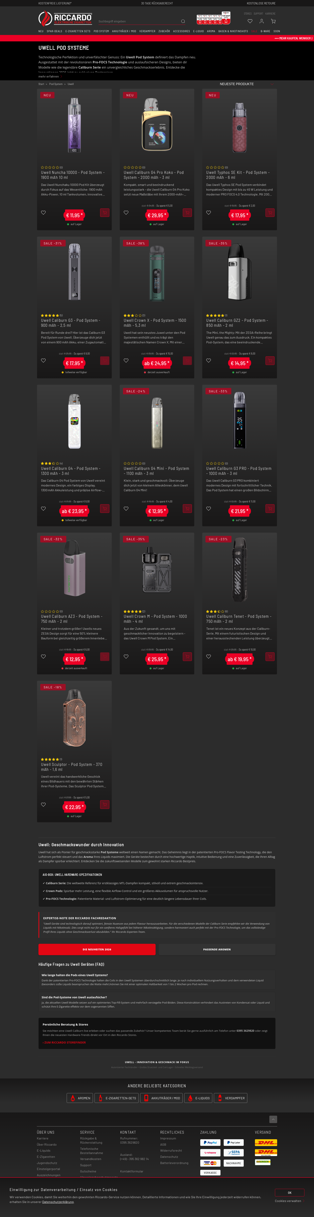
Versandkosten (90, 1159)
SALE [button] (254, 31)
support (258, 13)
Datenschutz (169, 1156)
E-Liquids (43, 1150)
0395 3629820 (129, 1142)
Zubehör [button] (164, 31)
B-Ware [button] (265, 31)
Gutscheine (88, 1171)
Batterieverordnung (174, 1163)
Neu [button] (41, 31)
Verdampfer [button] (147, 31)
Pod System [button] (101, 31)
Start (41, 84)
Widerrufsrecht (171, 1150)
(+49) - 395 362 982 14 (134, 1159)
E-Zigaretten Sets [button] (78, 31)
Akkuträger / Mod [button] (124, 31)
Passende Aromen (217, 949)
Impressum (168, 1138)
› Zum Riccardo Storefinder (64, 1042)
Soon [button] (277, 31)
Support (86, 1165)
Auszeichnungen (48, 1175)
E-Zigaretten (46, 1156)
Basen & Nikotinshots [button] (233, 31)
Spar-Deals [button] (54, 31)
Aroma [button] (211, 31)
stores (248, 13)
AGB (163, 1144)
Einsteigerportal (48, 1169)
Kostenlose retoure (261, 3)
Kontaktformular (131, 1171)
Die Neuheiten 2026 (97, 949)
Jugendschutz (47, 1163)
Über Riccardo (47, 1144)
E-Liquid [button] (198, 31)
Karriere (270, 13)
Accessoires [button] (181, 31)
